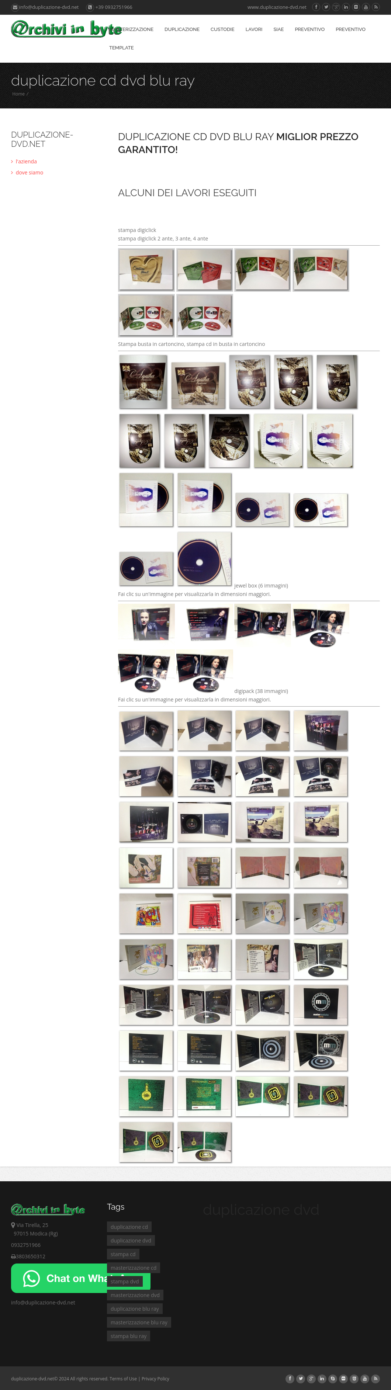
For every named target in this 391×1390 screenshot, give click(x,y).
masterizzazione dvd (135, 1295)
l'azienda (24, 161)
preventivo (310, 29)
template (121, 48)
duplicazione (182, 29)
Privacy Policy (155, 1379)
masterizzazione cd (133, 1267)
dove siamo (27, 172)
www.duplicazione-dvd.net (277, 7)
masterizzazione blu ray (139, 1322)
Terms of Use (123, 1379)
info (15, 1302)
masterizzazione (131, 29)
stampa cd (123, 1254)
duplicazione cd (129, 1226)
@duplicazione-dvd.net (47, 1302)
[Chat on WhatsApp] (80, 1290)
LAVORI (254, 29)
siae (278, 29)
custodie (223, 29)
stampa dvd (125, 1281)
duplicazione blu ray (135, 1308)
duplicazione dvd (131, 1240)
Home (18, 94)
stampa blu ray (128, 1335)
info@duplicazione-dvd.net (45, 7)
